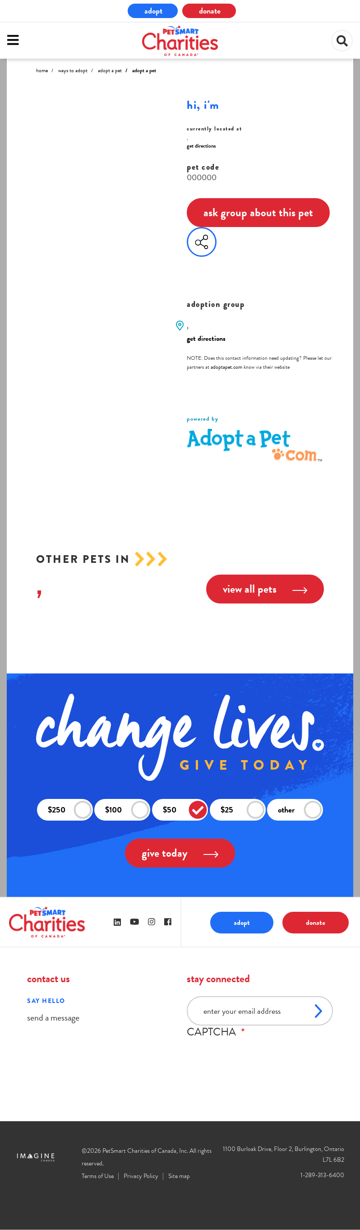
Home (42, 70)
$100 (127, 810)
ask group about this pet (258, 212)
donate (210, 11)
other (300, 810)
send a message (53, 1017)
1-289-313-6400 (322, 1175)
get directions (201, 146)
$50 (185, 810)
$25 (243, 810)
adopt (153, 11)
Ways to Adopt (73, 70)
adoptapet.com (226, 367)
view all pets (265, 588)
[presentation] (255, 1055)
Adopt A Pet (110, 70)
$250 (70, 810)
